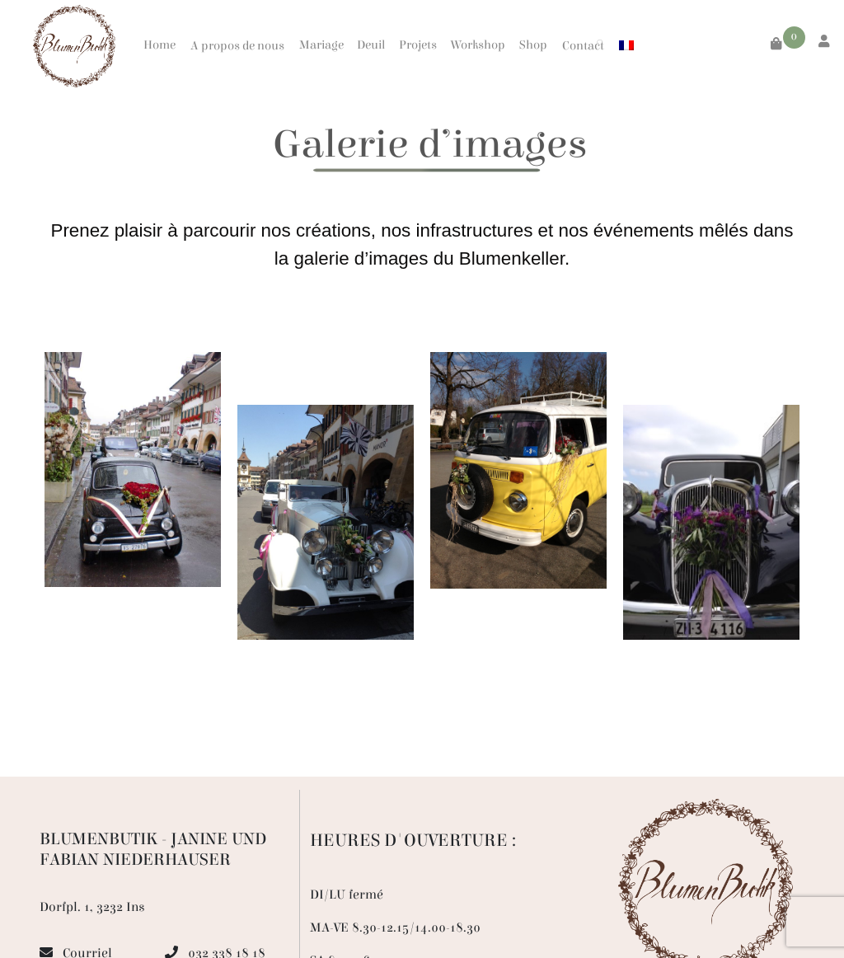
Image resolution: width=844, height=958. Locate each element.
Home (159, 45)
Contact (583, 46)
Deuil (371, 45)
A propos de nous (237, 46)
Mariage (321, 45)
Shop (533, 45)
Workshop (478, 45)
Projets (418, 45)
